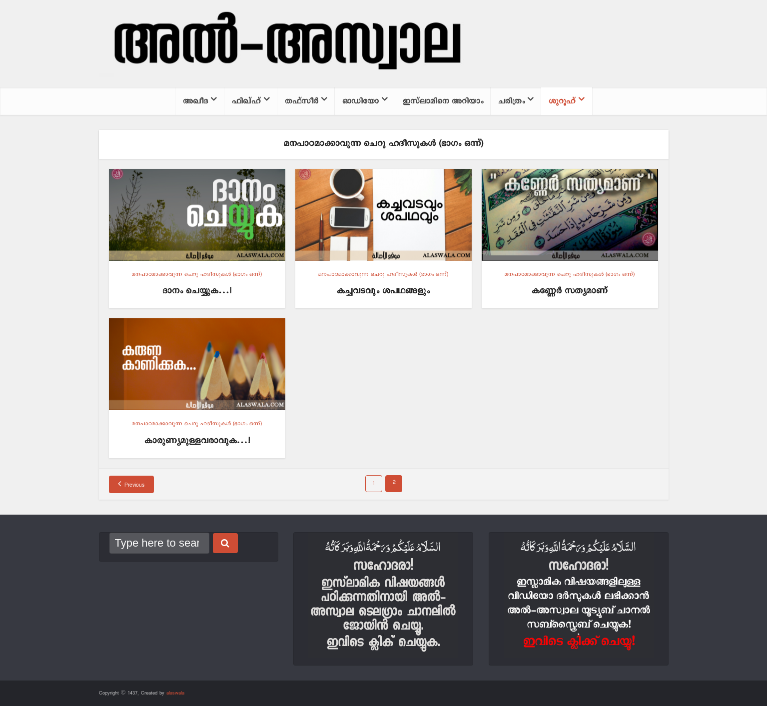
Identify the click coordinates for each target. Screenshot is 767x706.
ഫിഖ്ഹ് (246, 101)
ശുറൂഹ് (562, 101)
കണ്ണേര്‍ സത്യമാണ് (570, 291)
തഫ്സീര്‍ (301, 101)
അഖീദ (195, 101)
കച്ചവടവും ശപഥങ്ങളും (383, 291)
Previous (134, 485)
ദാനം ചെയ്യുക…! (196, 291)
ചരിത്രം (511, 101)
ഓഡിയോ (360, 101)
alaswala (175, 693)
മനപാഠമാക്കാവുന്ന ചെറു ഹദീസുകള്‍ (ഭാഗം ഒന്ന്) (197, 274)
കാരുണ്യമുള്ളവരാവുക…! (197, 441)
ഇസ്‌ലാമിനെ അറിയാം (443, 101)
